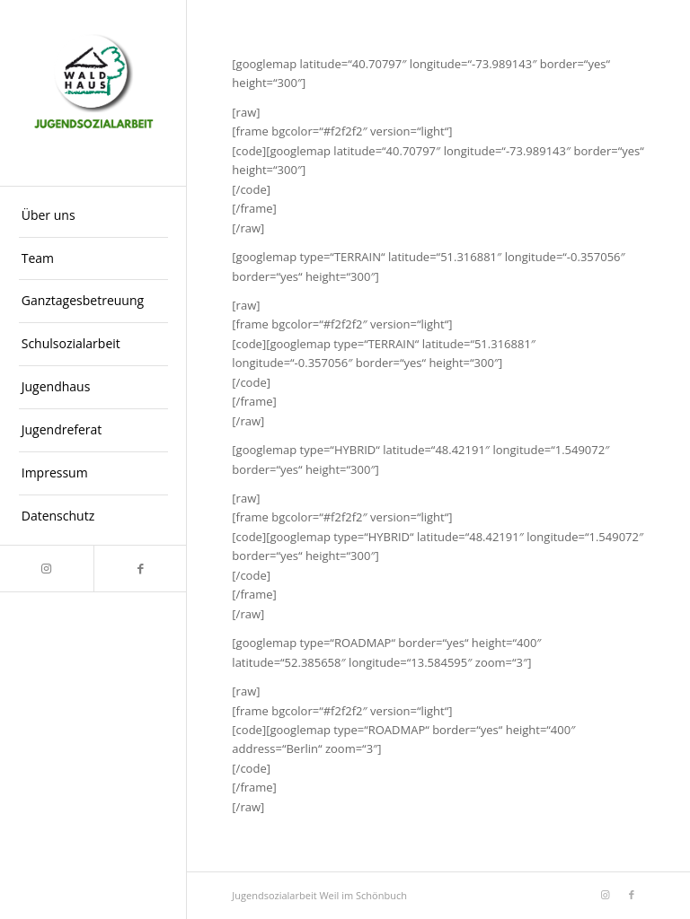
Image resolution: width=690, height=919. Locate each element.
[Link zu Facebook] (140, 568)
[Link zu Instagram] (46, 568)
